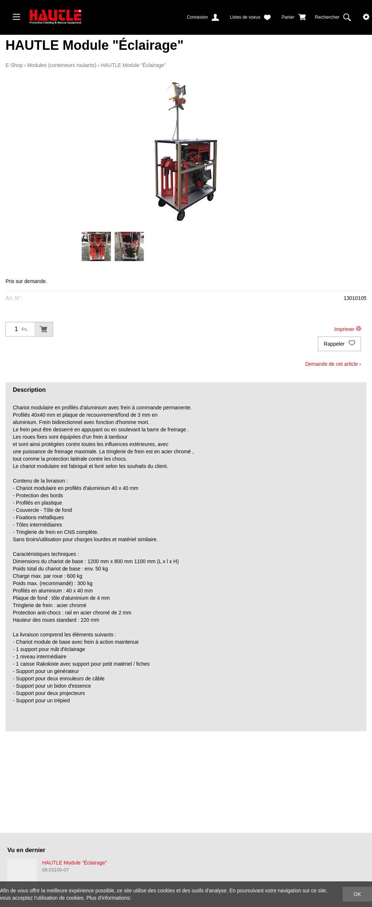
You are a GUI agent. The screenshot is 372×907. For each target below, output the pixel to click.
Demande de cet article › (333, 364)
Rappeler (339, 344)
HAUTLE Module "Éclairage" (133, 65)
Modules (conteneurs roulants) (61, 65)
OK (357, 894)
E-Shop (14, 65)
